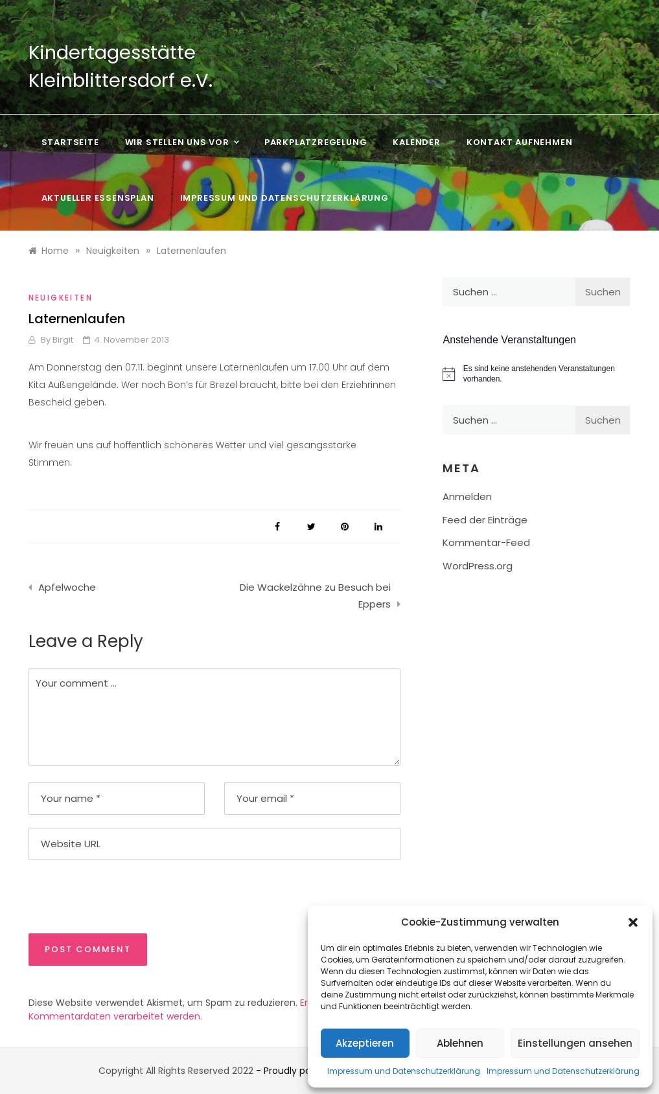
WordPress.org (478, 566)
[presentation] (117, 895)
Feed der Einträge (485, 520)
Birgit (62, 340)
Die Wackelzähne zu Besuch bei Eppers (315, 595)
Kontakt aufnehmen (520, 142)
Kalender (416, 142)
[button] (633, 922)
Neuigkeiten (61, 297)
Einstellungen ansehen (575, 1043)
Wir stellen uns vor (181, 142)
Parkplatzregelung (315, 142)
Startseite (70, 142)
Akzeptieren (365, 1043)
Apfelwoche (67, 587)
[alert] (536, 374)
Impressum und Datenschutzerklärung (403, 1071)
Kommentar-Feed (486, 542)
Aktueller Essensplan (97, 198)
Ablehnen (460, 1043)
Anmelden (467, 496)
